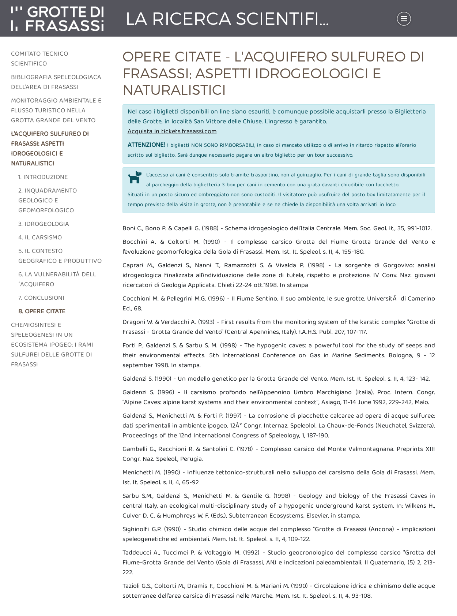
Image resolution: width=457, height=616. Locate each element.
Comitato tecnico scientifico (39, 59)
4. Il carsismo (40, 238)
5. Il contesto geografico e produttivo (60, 256)
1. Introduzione (43, 177)
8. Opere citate (41, 312)
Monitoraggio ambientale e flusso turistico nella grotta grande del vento (56, 111)
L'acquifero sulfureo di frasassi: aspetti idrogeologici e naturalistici (50, 149)
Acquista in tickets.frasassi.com (172, 132)
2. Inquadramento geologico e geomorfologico (47, 201)
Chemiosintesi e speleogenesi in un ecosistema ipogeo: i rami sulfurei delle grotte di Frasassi (52, 345)
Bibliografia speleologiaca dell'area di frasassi (56, 82)
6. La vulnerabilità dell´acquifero (57, 280)
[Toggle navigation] (403, 18)
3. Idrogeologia (43, 224)
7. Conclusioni (41, 298)
